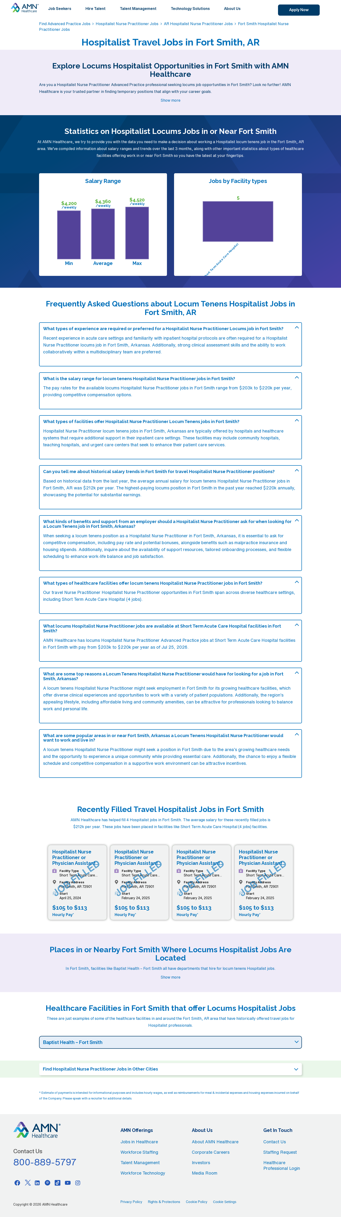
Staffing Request (280, 1152)
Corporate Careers (210, 1152)
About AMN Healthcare (215, 1142)
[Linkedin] (37, 1182)
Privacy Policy (131, 1201)
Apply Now (299, 10)
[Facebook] (17, 1182)
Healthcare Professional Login (281, 1165)
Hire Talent (95, 8)
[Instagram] (78, 1182)
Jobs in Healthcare (139, 1142)
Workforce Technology (143, 1173)
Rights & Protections (164, 1201)
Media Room (204, 1173)
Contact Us (274, 1142)
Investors (201, 1162)
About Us (232, 8)
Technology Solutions (190, 8)
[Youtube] (68, 1182)
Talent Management (138, 8)
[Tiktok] (58, 1182)
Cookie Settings (224, 1202)
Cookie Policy (196, 1201)
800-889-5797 (45, 1162)
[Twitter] (27, 1182)
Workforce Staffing (139, 1152)
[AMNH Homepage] (25, 7)
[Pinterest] (48, 1182)
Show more (170, 100)
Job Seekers (59, 8)
